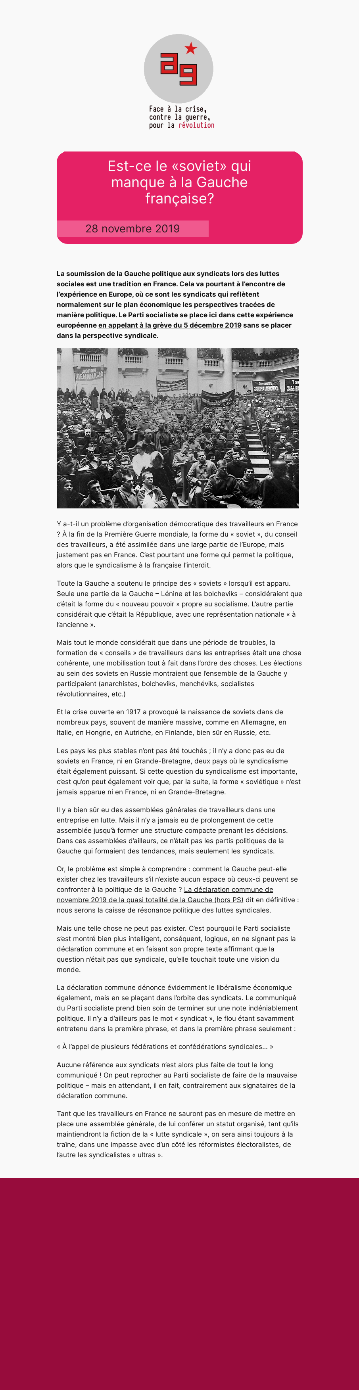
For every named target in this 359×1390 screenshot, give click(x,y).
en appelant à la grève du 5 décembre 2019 (170, 325)
